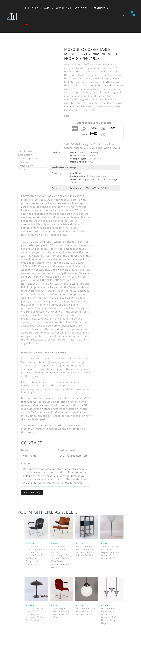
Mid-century (94, 158)
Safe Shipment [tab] (28, 158)
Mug (92, 147)
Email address (66, 450)
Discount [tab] (24, 162)
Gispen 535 (81, 147)
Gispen (68, 147)
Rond (99, 147)
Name (24, 450)
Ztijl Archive (100, 144)
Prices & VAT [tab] (27, 165)
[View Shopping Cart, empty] (133, 16)
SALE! (69, 8)
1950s (91, 161)
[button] (39, 8)
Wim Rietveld (112, 147)
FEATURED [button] (101, 8)
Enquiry (26, 463)
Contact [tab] (24, 169)
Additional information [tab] (24, 153)
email (50, 428)
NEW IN (60, 8)
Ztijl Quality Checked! (99, 176)
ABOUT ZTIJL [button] (83, 8)
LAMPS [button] (48, 8)
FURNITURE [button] (33, 8)
